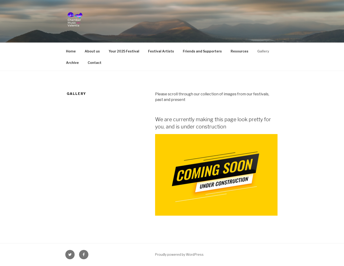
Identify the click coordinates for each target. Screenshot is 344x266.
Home (71, 51)
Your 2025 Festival (124, 51)
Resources (239, 51)
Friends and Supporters (202, 51)
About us (92, 51)
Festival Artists (161, 51)
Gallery (263, 51)
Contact (94, 63)
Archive (72, 63)
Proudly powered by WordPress (179, 254)
